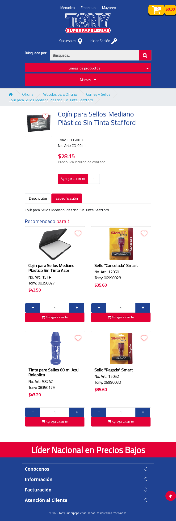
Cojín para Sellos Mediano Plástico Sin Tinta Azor (51, 268)
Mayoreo (109, 7)
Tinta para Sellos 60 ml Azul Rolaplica (54, 372)
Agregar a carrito (55, 317)
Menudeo (67, 7)
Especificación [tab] (66, 198)
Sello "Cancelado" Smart (116, 265)
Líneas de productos (84, 68)
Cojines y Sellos (98, 94)
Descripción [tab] (38, 198)
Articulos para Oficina (60, 94)
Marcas (88, 79)
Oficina (27, 94)
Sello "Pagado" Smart (113, 370)
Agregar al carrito (73, 178)
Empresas (88, 7)
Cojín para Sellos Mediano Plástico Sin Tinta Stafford (51, 100)
